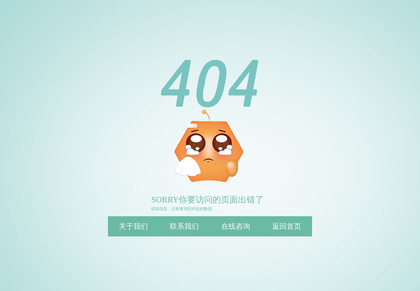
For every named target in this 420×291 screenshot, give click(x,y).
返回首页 (286, 226)
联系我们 (184, 226)
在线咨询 (235, 226)
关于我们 (133, 226)
